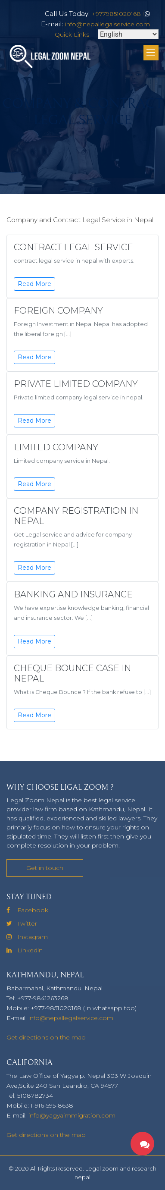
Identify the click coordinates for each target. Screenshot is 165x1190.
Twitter (21, 923)
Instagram (27, 937)
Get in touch (44, 868)
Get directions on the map (46, 1037)
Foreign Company (58, 310)
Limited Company (56, 447)
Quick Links (72, 34)
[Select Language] (128, 34)
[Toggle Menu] (151, 53)
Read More (34, 284)
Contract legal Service (73, 247)
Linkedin (24, 950)
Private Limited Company (76, 384)
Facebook (27, 910)
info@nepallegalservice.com (107, 24)
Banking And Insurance (73, 594)
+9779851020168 (116, 14)
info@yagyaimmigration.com (71, 1115)
